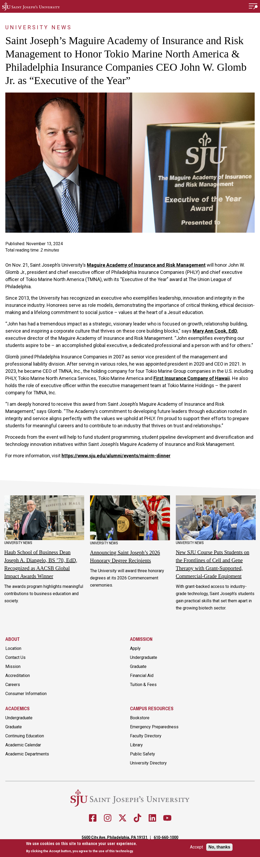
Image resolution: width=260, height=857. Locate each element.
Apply (135, 648)
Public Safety (142, 753)
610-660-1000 (166, 837)
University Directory (148, 763)
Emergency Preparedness (154, 726)
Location (13, 648)
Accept (196, 847)
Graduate (138, 666)
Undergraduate (143, 657)
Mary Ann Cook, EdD (215, 331)
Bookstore (139, 717)
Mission (13, 666)
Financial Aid (141, 675)
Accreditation (17, 675)
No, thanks (219, 847)
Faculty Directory (145, 735)
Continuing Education (24, 735)
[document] (81, 847)
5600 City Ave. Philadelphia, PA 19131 (115, 837)
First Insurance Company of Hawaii (191, 378)
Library (136, 744)
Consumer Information (26, 693)
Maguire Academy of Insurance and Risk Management (146, 265)
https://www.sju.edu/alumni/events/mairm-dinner (116, 455)
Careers (12, 684)
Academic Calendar (23, 744)
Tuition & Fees (143, 684)
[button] (253, 6)
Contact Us (15, 657)
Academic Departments (27, 753)
